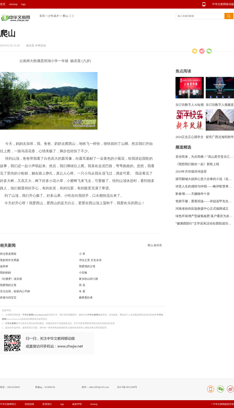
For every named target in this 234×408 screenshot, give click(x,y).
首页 (2, 4)
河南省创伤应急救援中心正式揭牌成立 (202, 208)
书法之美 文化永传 (90, 260)
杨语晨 (158, 245)
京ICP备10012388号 (127, 387)
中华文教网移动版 (223, 4)
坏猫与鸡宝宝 (8, 297)
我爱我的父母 (87, 266)
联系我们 (47, 404)
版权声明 (77, 404)
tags (23, 4)
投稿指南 (29, 404)
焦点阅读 (183, 71)
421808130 (49, 387)
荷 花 (82, 285)
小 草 (82, 253)
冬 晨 (82, 291)
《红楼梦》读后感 (11, 278)
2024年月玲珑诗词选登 (191, 171)
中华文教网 (93, 315)
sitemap (13, 4)
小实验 (83, 272)
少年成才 (53, 15)
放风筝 (4, 266)
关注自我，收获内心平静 (15, 291)
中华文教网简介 (8, 404)
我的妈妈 (5, 272)
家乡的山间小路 (88, 278)
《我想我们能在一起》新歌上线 (197, 164)
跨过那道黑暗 (8, 253)
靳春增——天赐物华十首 (193, 193)
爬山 (65, 15)
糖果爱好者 (86, 297)
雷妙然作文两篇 (9, 260)
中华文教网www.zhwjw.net (34, 315)
